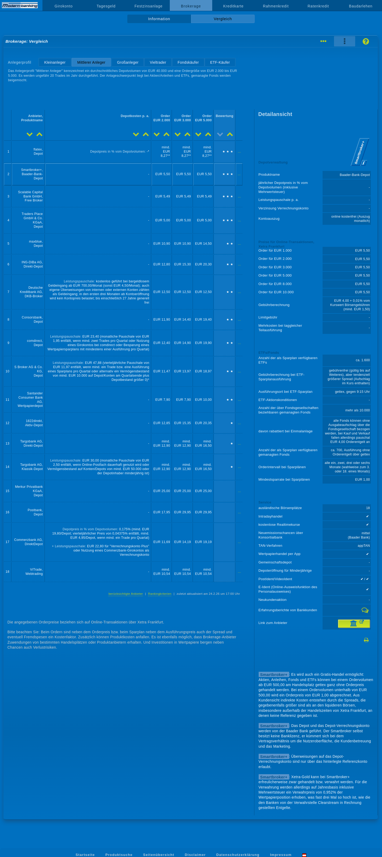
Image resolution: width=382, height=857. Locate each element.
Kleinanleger (55, 62)
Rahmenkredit (276, 6)
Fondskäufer (188, 62)
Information (159, 19)
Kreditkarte (233, 6)
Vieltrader (158, 62)
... (239, 151)
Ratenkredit (318, 6)
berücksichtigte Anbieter (125, 593)
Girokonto (64, 6)
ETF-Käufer (220, 62)
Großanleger (127, 62)
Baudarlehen (361, 6)
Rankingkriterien (159, 593)
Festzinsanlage (148, 6)
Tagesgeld (106, 6)
